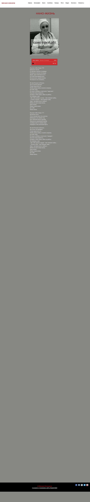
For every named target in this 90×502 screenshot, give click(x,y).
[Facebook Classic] (76, 485)
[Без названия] (85, 485)
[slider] (55, 63)
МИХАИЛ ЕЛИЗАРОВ (8, 3)
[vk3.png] (79, 485)
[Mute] (53, 63)
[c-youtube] (87, 485)
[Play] (33, 63)
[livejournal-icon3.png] (82, 485)
